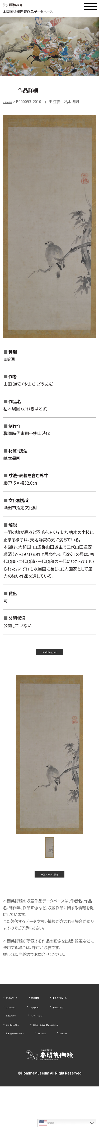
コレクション (57, 1022)
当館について (16, 1039)
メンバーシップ (52, 1039)
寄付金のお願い (18, 1048)
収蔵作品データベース (23, 1064)
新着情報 (50, 1014)
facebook (64, 1064)
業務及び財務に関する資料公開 (31, 1056)
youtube (13, 1073)
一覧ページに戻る (49, 888)
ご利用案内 (15, 1030)
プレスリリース (17, 1014)
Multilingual (49, 659)
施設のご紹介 (48, 1030)
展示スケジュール (20, 1022)
